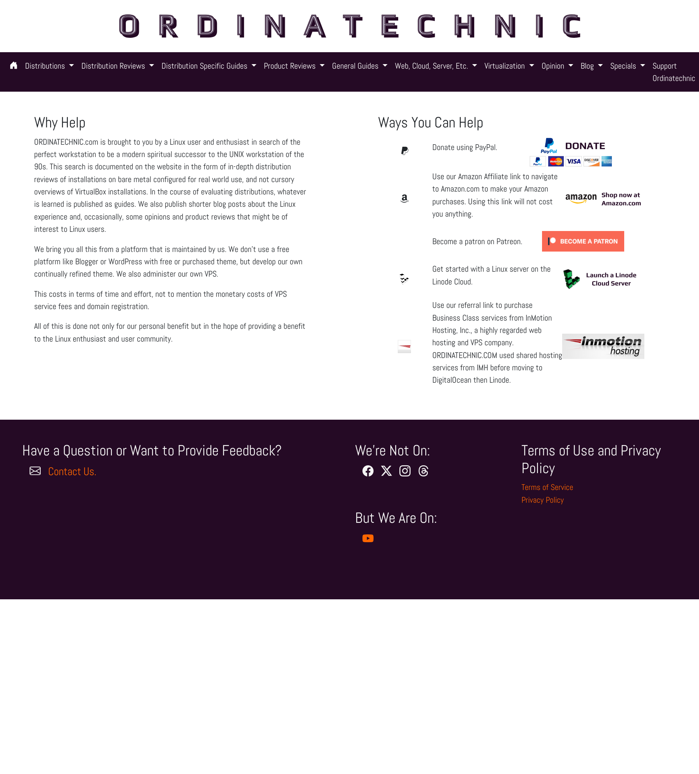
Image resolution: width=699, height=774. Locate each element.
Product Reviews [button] (291, 65)
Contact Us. (72, 471)
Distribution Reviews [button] (114, 65)
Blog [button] (588, 65)
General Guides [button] (356, 65)
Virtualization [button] (505, 65)
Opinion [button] (554, 65)
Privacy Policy (542, 499)
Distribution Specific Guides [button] (205, 65)
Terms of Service (547, 487)
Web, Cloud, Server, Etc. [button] (432, 65)
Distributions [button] (46, 65)
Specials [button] (624, 65)
